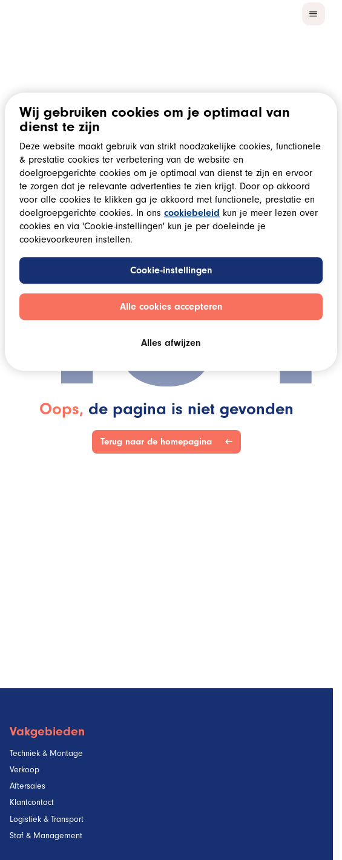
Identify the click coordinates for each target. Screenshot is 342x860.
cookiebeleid (192, 214)
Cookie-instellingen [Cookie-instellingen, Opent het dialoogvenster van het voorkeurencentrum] (171, 271)
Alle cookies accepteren (171, 308)
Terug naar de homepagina (158, 442)
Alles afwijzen (171, 344)
